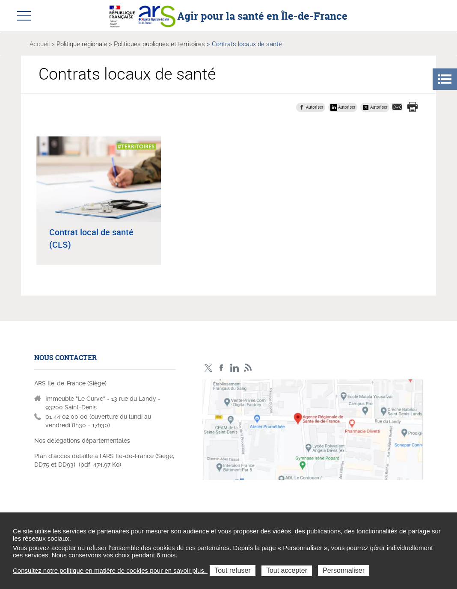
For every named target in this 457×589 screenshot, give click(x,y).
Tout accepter (286, 570)
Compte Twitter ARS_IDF (208, 368)
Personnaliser (344, 570)
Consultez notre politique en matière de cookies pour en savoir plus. (110, 570)
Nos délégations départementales (82, 440)
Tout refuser (232, 570)
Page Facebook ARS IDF (221, 368)
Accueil (40, 43)
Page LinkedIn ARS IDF (234, 368)
